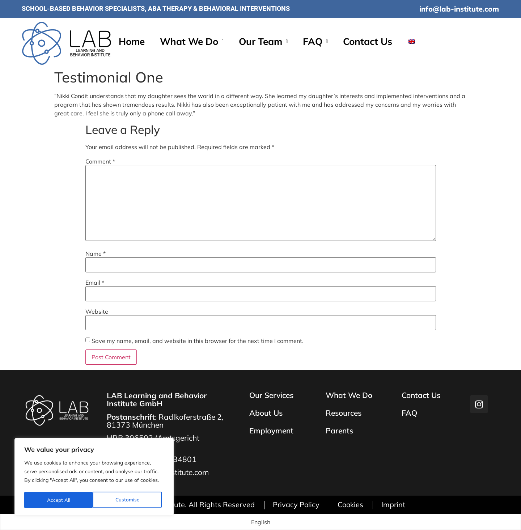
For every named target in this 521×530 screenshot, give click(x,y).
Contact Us (367, 42)
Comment (100, 161)
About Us (266, 413)
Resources (343, 413)
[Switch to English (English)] (260, 522)
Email (94, 282)
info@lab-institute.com (459, 8)
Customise (58, 500)
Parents (339, 431)
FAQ (315, 42)
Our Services (271, 395)
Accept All (130, 500)
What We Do (192, 42)
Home (132, 42)
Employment (271, 431)
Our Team (263, 42)
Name (95, 253)
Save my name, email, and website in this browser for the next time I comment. (198, 341)
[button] (192, 42)
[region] (94, 478)
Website (96, 311)
